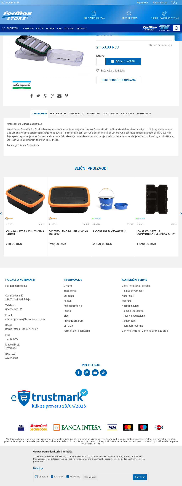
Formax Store (10, 38)
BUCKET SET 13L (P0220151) (109, 266)
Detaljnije (38, 468)
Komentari (93, 149)
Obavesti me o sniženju (160, 80)
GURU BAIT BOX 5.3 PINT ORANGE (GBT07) (25, 268)
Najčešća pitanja (73, 341)
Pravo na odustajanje (134, 351)
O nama (68, 321)
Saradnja (69, 331)
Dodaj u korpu (125, 97)
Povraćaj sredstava (132, 361)
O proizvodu (39, 149)
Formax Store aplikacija (77, 366)
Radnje (67, 346)
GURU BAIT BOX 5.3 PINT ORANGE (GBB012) (68, 268)
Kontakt (68, 336)
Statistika (59, 476)
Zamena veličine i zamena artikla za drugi (145, 366)
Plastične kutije (66, 38)
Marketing (75, 476)
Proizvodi (23, 38)
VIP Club (68, 361)
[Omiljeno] (174, 3)
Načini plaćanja (130, 341)
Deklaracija (76, 149)
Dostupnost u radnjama (119, 115)
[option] (25, 252)
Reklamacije (129, 356)
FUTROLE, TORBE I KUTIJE (44, 38)
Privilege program (74, 356)
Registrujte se (160, 2)
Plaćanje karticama (132, 346)
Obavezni (43, 476)
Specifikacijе (58, 149)
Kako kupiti (144, 149)
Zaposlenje (70, 326)
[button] (176, 28)
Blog (66, 351)
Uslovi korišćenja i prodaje (136, 321)
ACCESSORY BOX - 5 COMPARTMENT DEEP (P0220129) (156, 268)
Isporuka (127, 336)
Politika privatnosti (132, 326)
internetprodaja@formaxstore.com (25, 354)
